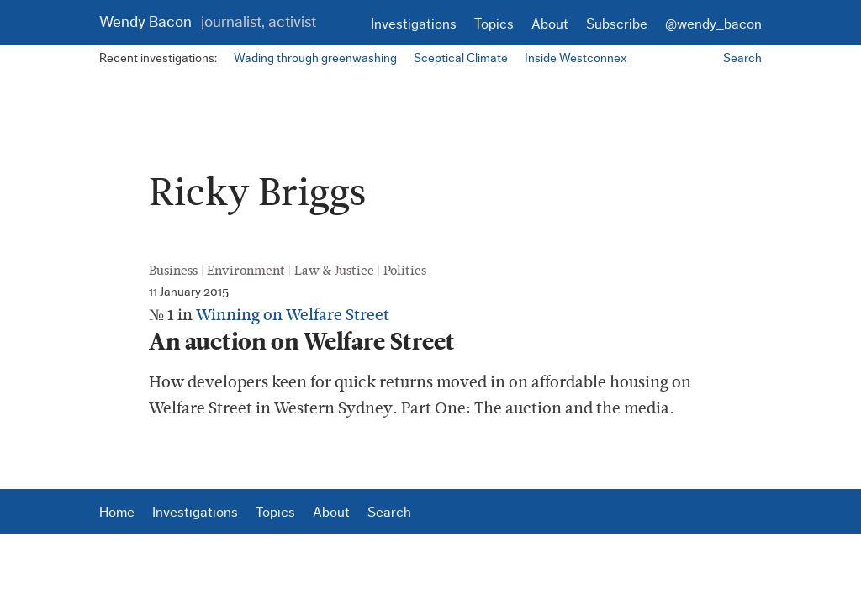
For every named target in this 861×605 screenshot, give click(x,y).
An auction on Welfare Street (307, 342)
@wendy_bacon (713, 24)
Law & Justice (334, 270)
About (549, 24)
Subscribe (616, 24)
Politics (404, 270)
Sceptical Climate (461, 58)
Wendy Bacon (207, 22)
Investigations (414, 24)
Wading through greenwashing (315, 58)
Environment (246, 270)
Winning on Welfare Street (292, 314)
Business (173, 270)
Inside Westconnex (575, 58)
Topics (494, 24)
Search (742, 58)
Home (117, 512)
